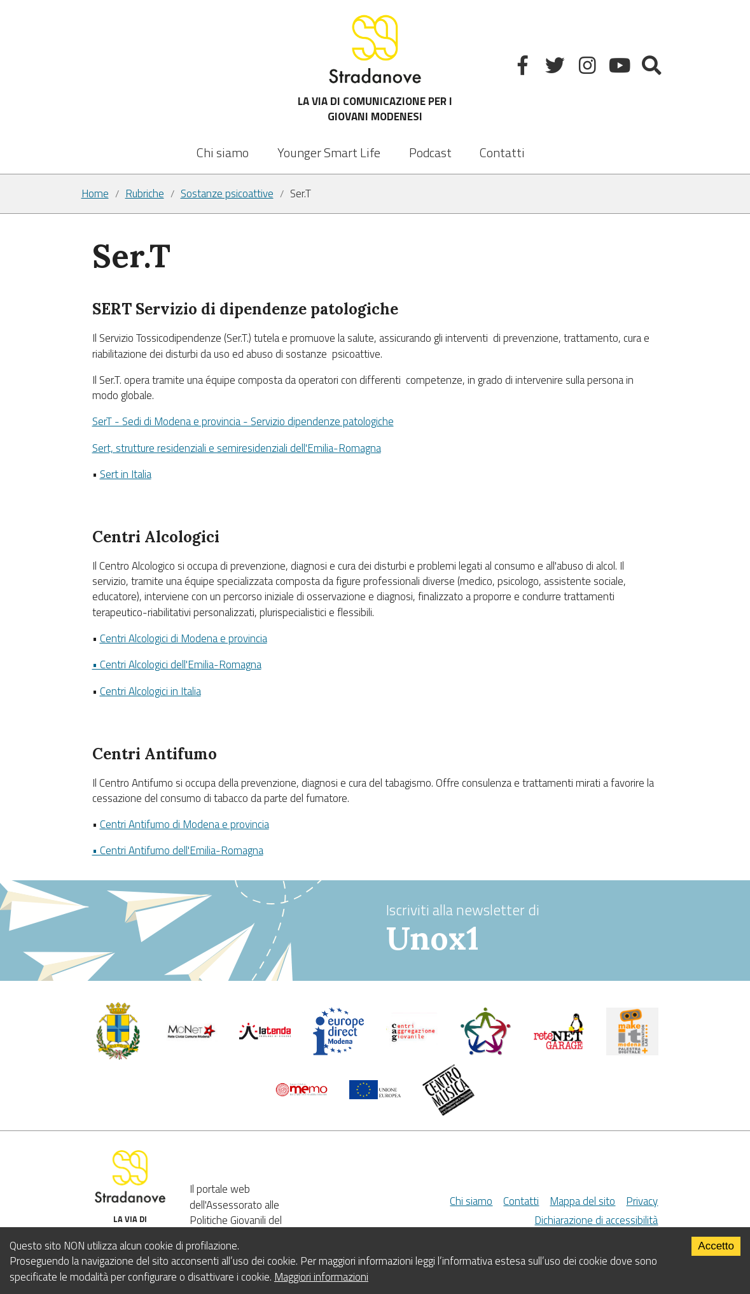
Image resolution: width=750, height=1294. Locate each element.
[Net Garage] (559, 1046)
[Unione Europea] (375, 1095)
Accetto (716, 1246)
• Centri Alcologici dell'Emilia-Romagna (176, 664)
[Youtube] (620, 68)
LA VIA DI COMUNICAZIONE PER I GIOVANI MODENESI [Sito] (375, 68)
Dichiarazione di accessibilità (596, 1220)
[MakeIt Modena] (632, 1051)
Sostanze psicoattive (227, 193)
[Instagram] (589, 68)
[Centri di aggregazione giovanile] (412, 1046)
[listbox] (328, 144)
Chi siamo (223, 152)
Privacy (642, 1201)
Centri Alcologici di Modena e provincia (183, 638)
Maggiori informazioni (321, 1277)
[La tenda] (265, 1035)
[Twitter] (556, 68)
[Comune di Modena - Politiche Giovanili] (118, 1056)
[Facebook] (524, 68)
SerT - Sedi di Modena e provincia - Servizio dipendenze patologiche (243, 421)
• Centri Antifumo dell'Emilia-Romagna (177, 850)
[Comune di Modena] (191, 1037)
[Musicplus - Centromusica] (448, 1112)
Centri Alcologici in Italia (150, 691)
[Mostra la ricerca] (653, 68)
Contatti (502, 152)
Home (95, 193)
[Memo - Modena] (301, 1093)
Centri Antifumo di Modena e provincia (184, 824)
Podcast (430, 152)
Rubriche (144, 193)
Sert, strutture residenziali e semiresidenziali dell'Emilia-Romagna (236, 448)
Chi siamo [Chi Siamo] (471, 1201)
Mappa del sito (582, 1201)
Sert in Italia (125, 474)
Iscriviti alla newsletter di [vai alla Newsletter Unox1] (527, 929)
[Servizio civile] (485, 1052)
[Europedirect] (338, 1052)
